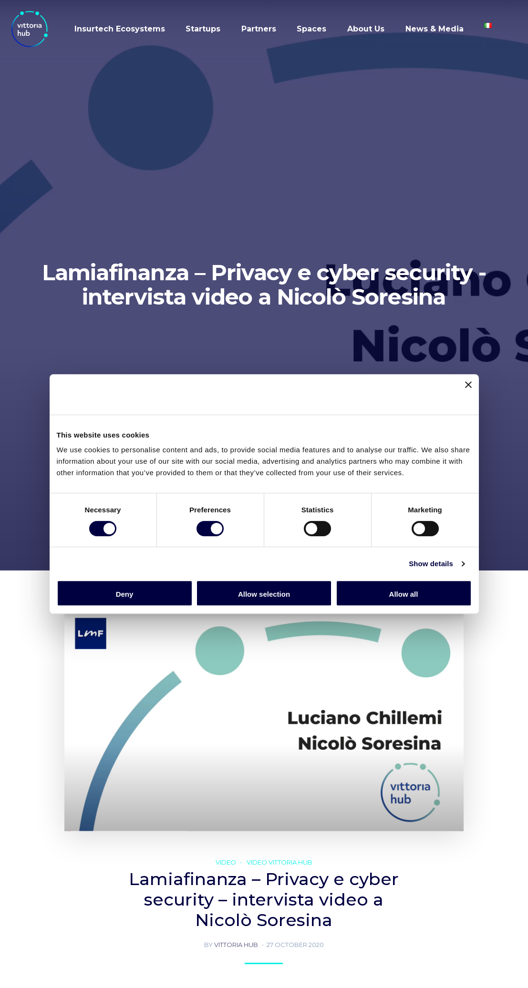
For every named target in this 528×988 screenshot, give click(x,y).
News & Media (434, 28)
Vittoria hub (236, 944)
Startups (203, 28)
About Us (365, 28)
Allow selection (264, 594)
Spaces (311, 28)
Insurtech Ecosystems (119, 28)
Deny (125, 594)
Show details (431, 564)
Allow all (403, 594)
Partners (258, 28)
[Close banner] (468, 394)
